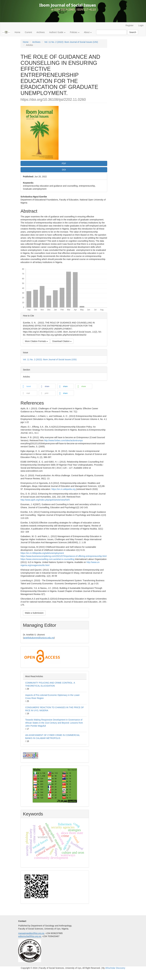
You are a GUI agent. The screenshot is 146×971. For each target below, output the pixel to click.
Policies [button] (74, 32)
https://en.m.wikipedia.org (63, 489)
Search (132, 32)
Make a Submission (34, 613)
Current (28, 32)
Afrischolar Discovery (115, 968)
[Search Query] (111, 32)
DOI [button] (64, 169)
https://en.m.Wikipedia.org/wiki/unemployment (42, 553)
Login (141, 25)
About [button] (88, 32)
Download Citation (61, 341)
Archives (40, 32)
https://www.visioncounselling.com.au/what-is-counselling (47, 559)
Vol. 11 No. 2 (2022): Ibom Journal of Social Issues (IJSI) (71, 42)
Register (130, 25)
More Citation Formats (36, 341)
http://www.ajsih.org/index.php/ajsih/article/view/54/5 (45, 500)
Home (17, 32)
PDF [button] (64, 163)
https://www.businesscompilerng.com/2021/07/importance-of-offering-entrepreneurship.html (63, 556)
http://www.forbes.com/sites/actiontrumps (63, 440)
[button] (29, 386)
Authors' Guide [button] (57, 32)
